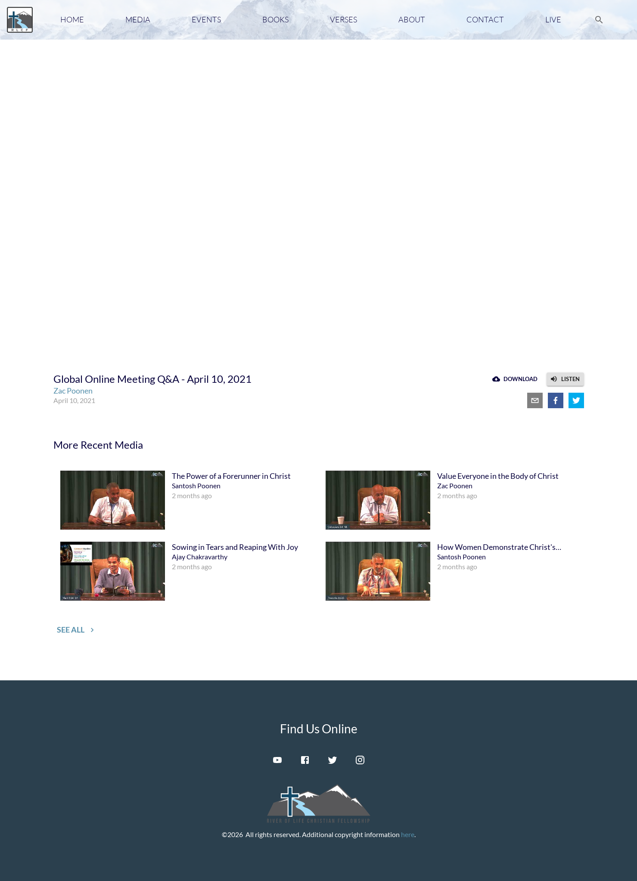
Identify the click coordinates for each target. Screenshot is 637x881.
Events (206, 19)
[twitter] (576, 400)
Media (137, 19)
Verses (343, 19)
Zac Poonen (73, 390)
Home (72, 19)
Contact (485, 19)
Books (275, 19)
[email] (535, 400)
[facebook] (555, 400)
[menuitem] (186, 500)
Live (553, 19)
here (407, 834)
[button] (565, 379)
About (411, 19)
